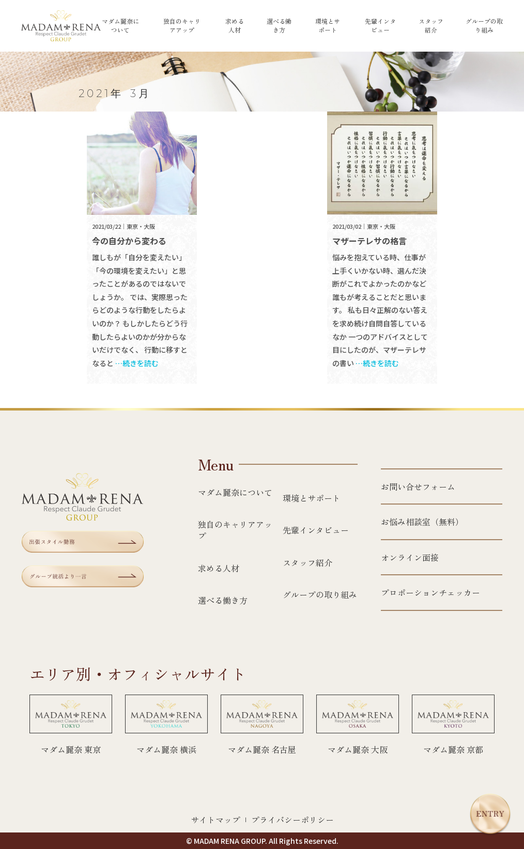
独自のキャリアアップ (182, 25)
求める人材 (234, 25)
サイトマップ (215, 819)
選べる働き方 (279, 25)
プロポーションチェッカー (430, 592)
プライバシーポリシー (292, 819)
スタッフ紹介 (431, 25)
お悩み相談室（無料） (422, 521)
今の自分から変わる (129, 241)
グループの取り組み (484, 25)
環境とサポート (327, 25)
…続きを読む (137, 363)
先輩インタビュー (380, 25)
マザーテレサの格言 (369, 241)
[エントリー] (490, 815)
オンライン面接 (410, 557)
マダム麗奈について (120, 25)
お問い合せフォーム (418, 486)
